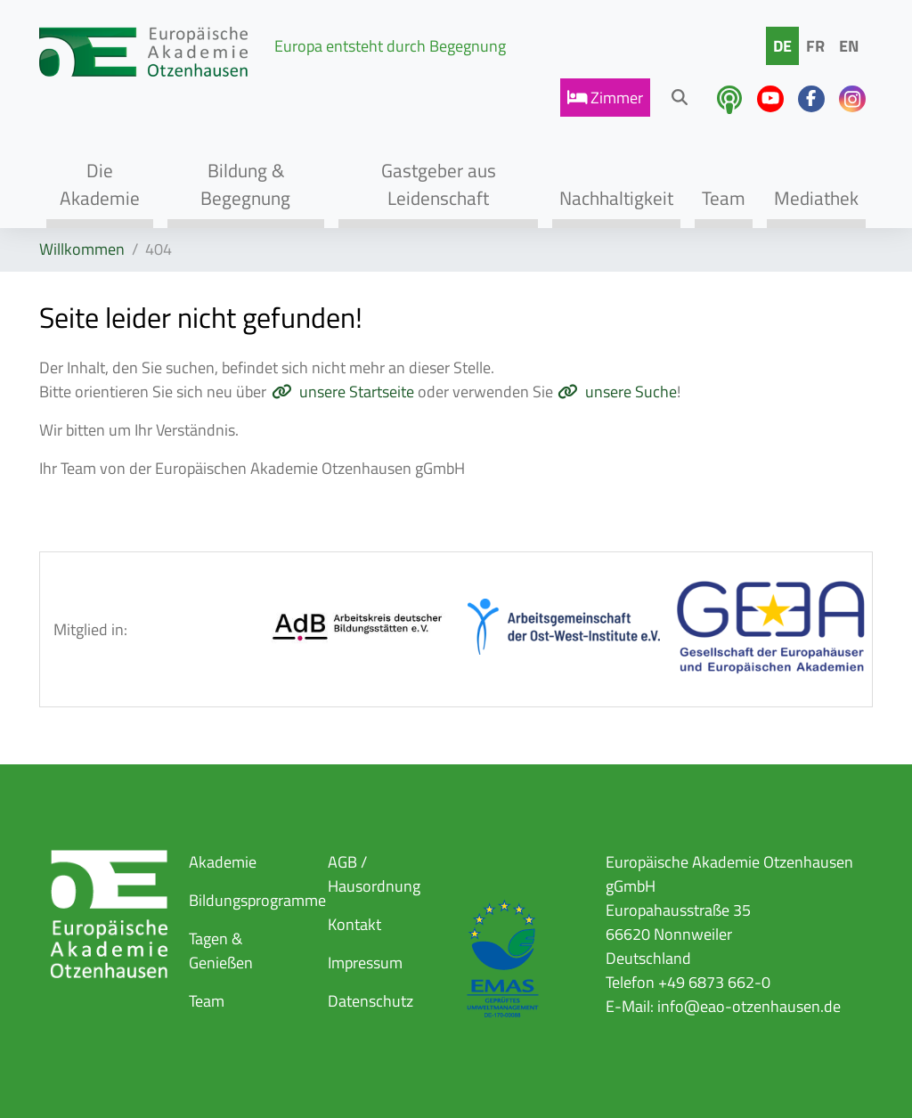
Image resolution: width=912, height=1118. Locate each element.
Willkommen (82, 249)
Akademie (222, 862)
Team (206, 1001)
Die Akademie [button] (100, 184)
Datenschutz (370, 1001)
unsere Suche (631, 391)
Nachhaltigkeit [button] (616, 198)
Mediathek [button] (816, 198)
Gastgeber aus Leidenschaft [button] (438, 184)
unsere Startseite (356, 391)
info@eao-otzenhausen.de (749, 1006)
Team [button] (723, 198)
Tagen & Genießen (221, 950)
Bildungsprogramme (257, 900)
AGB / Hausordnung (374, 874)
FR (815, 46)
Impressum (365, 963)
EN (849, 46)
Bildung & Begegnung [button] (245, 184)
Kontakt (354, 924)
